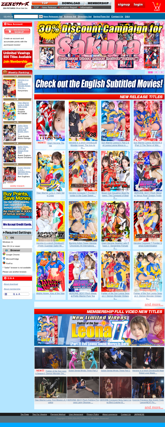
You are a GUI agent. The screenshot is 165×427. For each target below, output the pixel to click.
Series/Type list (101, 16)
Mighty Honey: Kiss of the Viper (50, 294)
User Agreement (76, 414)
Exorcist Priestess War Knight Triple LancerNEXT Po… (148, 401)
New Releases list (52, 16)
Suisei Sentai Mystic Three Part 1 (115, 370)
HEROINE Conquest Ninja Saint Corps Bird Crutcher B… (115, 401)
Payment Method (57, 414)
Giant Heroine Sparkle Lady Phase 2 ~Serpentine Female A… (115, 245)
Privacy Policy (93, 414)
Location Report (68, 7)
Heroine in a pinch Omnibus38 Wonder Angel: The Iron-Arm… (83, 145)
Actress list (70, 16)
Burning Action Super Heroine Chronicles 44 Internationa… (83, 244)
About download (11, 284)
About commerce (109, 414)
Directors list (85, 16)
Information (86, 7)
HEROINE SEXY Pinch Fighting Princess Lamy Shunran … (83, 401)
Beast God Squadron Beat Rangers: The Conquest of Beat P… (115, 195)
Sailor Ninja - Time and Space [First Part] (23, 150)
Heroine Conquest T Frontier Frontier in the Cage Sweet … (83, 194)
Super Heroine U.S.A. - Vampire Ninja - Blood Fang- (24, 171)
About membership (12, 289)
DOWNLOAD (71, 3)
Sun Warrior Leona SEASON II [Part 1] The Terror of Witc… (148, 144)
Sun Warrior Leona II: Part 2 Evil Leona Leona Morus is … (115, 144)
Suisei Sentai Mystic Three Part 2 (83, 370)
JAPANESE (139, 414)
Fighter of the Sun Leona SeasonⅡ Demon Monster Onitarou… (115, 296)
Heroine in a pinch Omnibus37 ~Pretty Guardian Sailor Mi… (50, 244)
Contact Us (117, 16)
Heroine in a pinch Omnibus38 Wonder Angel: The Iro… (24, 84)
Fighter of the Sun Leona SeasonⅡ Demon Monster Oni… (51, 372)
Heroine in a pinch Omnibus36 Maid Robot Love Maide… (148, 371)
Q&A (127, 16)
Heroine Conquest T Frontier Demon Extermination (148, 244)
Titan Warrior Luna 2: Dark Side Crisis (50, 194)
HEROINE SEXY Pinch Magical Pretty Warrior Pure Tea (83, 294)
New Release (49, 7)
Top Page (24, 414)
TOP (36, 7)
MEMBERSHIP (97, 3)
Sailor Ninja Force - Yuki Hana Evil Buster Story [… (23, 129)
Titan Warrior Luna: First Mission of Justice (51, 401)
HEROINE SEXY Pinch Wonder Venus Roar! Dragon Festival (148, 195)
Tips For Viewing (39, 414)
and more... (154, 304)
